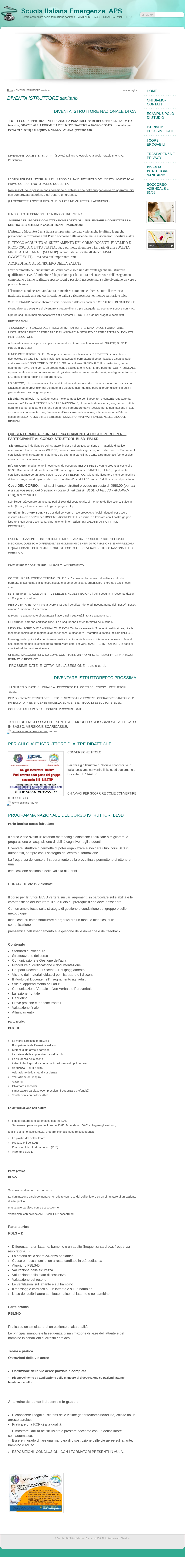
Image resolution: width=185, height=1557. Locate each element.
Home (10, 90)
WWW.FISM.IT (20, 257)
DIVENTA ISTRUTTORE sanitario (158, 171)
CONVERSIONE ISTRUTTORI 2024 (30, 731)
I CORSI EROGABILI (156, 142)
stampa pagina (130, 90)
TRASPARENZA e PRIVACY (161, 156)
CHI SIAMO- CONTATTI (156, 102)
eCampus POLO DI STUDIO (160, 116)
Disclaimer (125, 1538)
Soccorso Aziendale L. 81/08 (158, 188)
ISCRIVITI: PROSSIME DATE (161, 129)
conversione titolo (20, 803)
